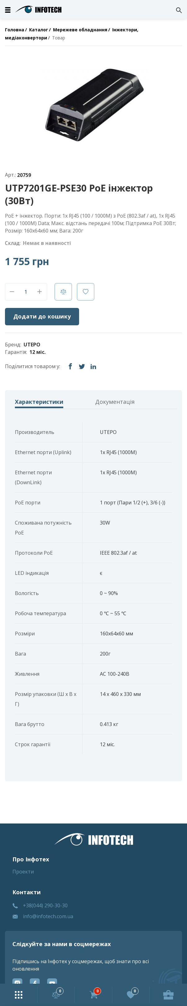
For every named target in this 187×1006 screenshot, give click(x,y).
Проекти (23, 871)
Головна (14, 30)
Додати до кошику (42, 316)
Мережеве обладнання (80, 30)
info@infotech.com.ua (48, 916)
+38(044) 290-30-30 (45, 905)
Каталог (38, 30)
